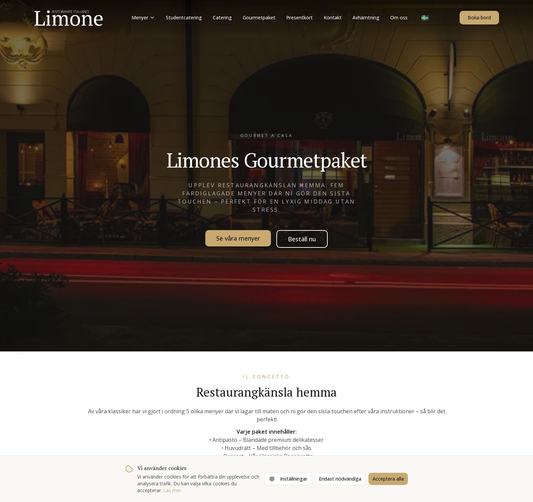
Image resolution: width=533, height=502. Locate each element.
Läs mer (172, 490)
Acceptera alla (388, 478)
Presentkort (299, 17)
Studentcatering (184, 17)
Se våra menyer (238, 238)
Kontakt (333, 17)
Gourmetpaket (259, 17)
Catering (222, 17)
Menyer (143, 17)
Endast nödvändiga (340, 478)
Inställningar (288, 478)
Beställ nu (302, 239)
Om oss (399, 17)
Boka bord (479, 17)
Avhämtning (366, 17)
